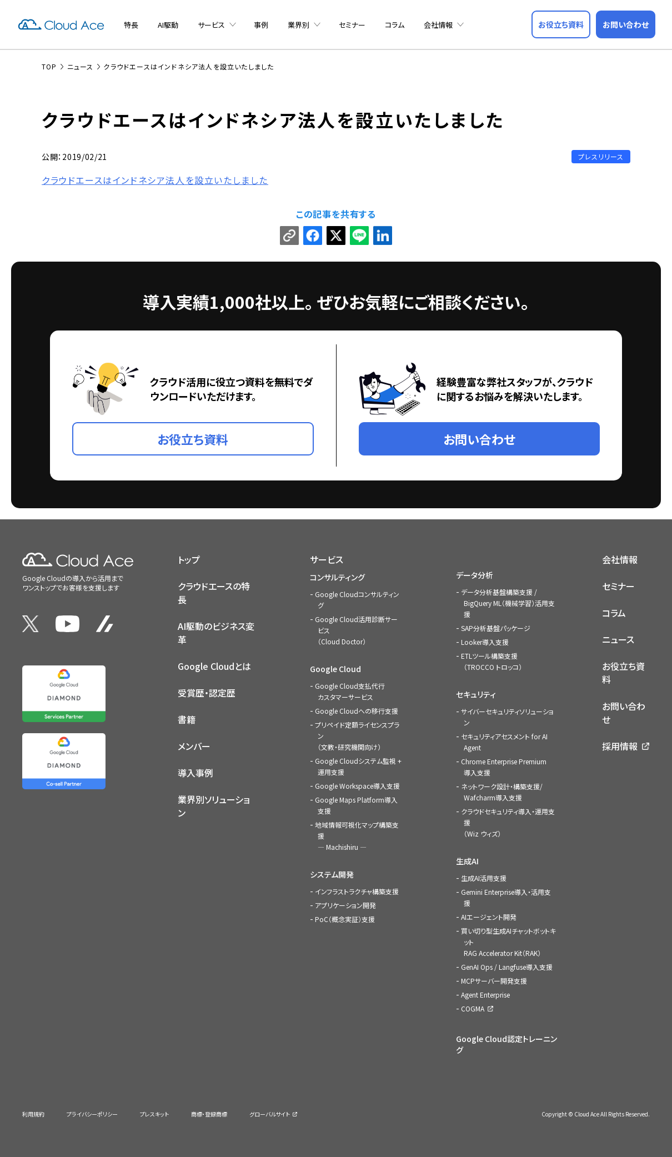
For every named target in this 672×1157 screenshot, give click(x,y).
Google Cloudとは (214, 666)
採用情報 (620, 746)
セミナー (352, 24)
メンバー (194, 746)
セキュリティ (476, 694)
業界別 (298, 24)
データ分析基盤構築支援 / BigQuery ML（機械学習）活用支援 (508, 603)
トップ (189, 559)
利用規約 (33, 1114)
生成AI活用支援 (483, 878)
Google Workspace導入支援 (357, 785)
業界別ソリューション (214, 806)
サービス (211, 24)
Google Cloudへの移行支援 (356, 710)
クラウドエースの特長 (214, 592)
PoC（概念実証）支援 (345, 919)
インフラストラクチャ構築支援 (357, 891)
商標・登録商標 (209, 1114)
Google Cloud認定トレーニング (506, 1044)
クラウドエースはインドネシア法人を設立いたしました (155, 180)
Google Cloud (335, 668)
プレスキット (154, 1114)
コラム (394, 24)
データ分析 (474, 574)
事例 (261, 24)
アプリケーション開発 (345, 905)
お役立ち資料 (623, 672)
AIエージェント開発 (488, 916)
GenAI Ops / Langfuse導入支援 (507, 966)
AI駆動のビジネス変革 (216, 632)
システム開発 (332, 874)
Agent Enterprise (485, 994)
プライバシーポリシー (92, 1114)
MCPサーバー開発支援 (494, 980)
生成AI (467, 861)
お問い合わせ (623, 712)
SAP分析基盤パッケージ (495, 628)
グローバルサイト (269, 1114)
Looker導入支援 (485, 642)
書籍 (186, 719)
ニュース (618, 639)
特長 (131, 24)
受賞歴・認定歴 (206, 692)
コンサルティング (337, 577)
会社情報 (438, 24)
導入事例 (195, 772)
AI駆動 (168, 24)
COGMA (472, 1008)
